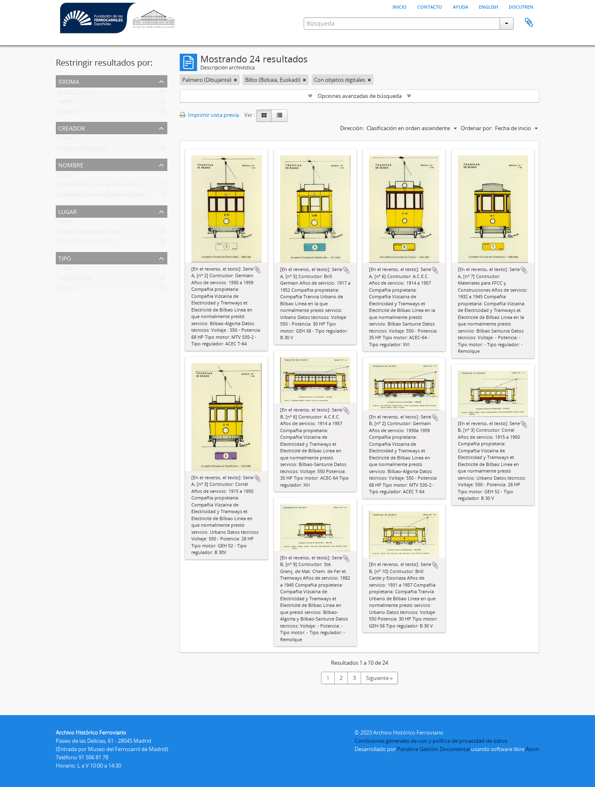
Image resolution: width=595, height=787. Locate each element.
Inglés (64, 103)
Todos (65, 139)
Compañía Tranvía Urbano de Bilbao (101, 196)
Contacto (429, 6)
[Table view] (279, 115)
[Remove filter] (235, 80)
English (488, 6)
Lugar (67, 210)
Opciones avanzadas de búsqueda (360, 96)
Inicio (400, 6)
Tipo (64, 257)
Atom (532, 749)
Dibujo (65, 289)
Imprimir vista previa (209, 115)
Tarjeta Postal (74, 279)
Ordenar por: (477, 128)
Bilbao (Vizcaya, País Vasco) (90, 233)
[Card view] (264, 115)
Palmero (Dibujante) (82, 149)
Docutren (521, 6)
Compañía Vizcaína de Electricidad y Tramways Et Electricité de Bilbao (141, 186)
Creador (71, 127)
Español (67, 113)
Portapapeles (529, 22)
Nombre (70, 164)
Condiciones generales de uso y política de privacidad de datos (431, 740)
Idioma (68, 80)
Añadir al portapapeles (257, 270)
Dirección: (352, 128)
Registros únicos (77, 93)
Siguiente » (379, 678)
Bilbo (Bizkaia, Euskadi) (85, 243)
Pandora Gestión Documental (433, 749)
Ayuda (460, 6)
